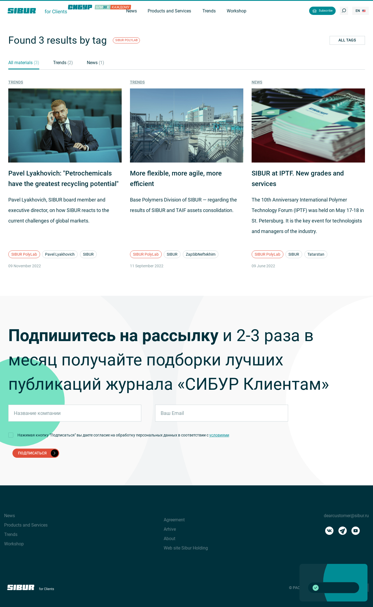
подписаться (38, 453)
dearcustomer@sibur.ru (346, 515)
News (95, 62)
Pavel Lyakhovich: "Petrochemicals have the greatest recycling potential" (63, 178)
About (169, 538)
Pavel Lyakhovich (60, 254)
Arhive (170, 529)
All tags (347, 40)
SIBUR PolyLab (24, 254)
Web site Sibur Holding (186, 548)
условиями (219, 435)
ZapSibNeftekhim (200, 254)
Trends (63, 62)
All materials (23, 62)
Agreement (174, 519)
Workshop (14, 543)
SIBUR (88, 254)
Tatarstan (315, 254)
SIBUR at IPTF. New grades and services (298, 178)
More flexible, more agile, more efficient (176, 178)
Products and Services (26, 525)
